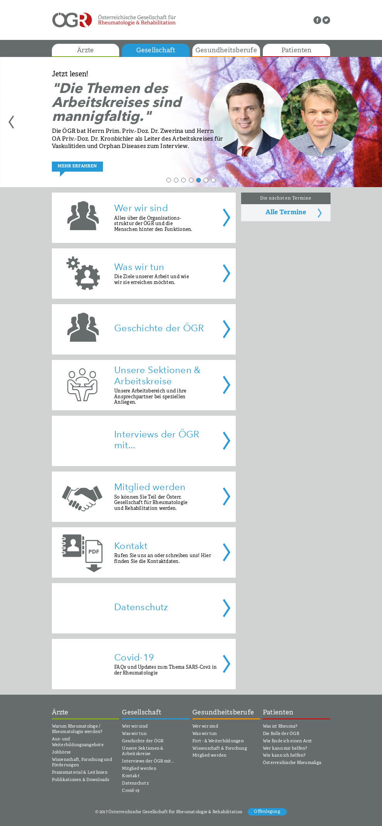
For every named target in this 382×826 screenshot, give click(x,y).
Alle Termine (286, 212)
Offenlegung (267, 812)
